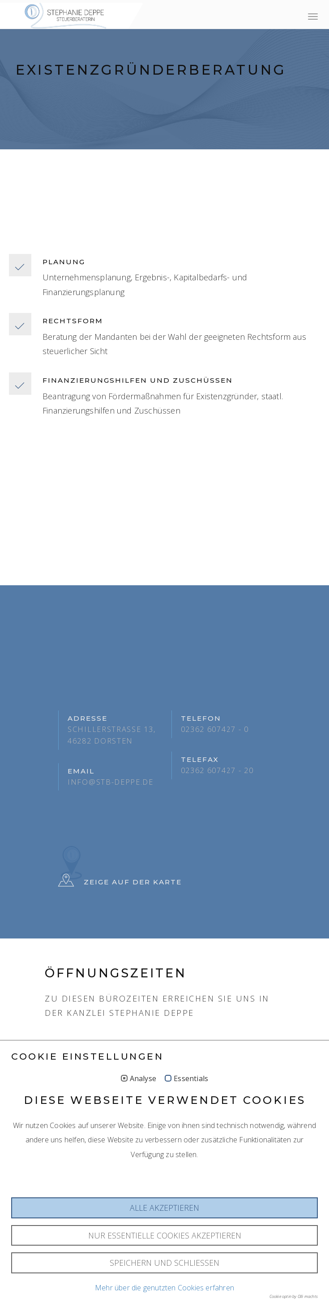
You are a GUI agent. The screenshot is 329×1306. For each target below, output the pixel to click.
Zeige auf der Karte (120, 882)
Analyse (143, 1151)
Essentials (191, 1151)
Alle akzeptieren (164, 1280)
